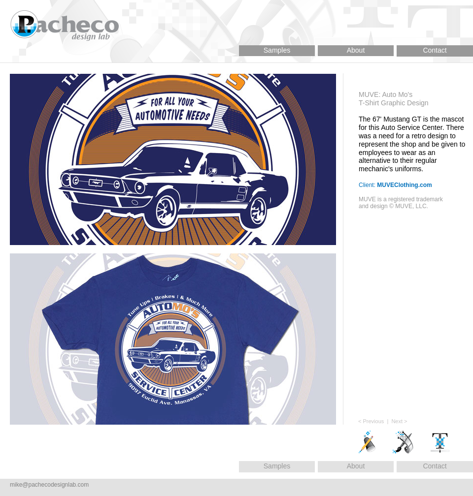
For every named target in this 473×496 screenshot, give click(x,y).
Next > (399, 421)
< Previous (371, 421)
